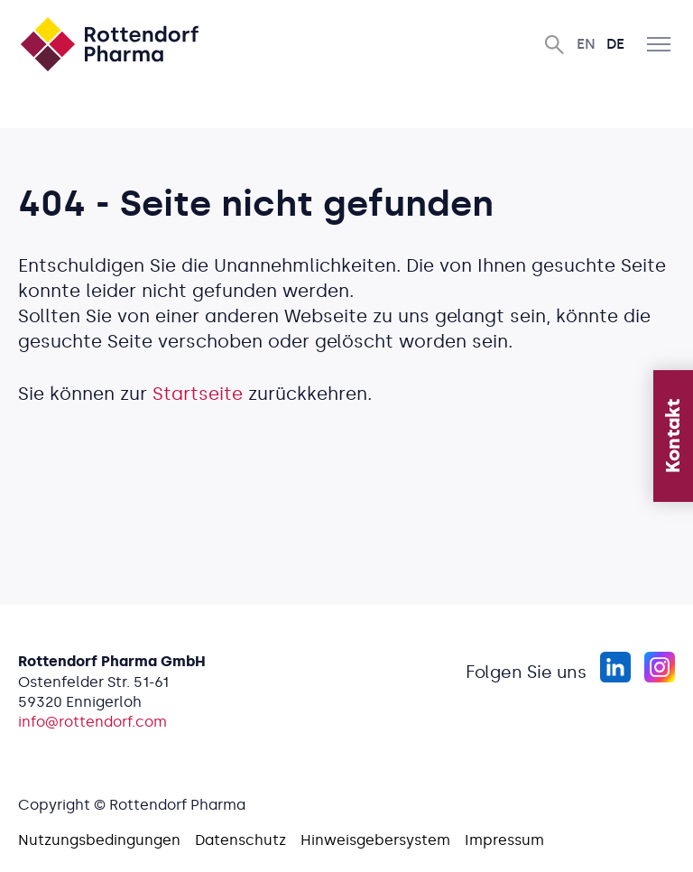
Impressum (504, 840)
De (615, 43)
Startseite (197, 393)
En (586, 43)
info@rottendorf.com (92, 721)
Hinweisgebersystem (375, 840)
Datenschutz (240, 840)
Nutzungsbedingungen (99, 840)
